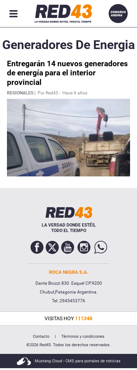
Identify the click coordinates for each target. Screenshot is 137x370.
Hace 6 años (74, 93)
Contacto (41, 336)
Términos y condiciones (82, 336)
